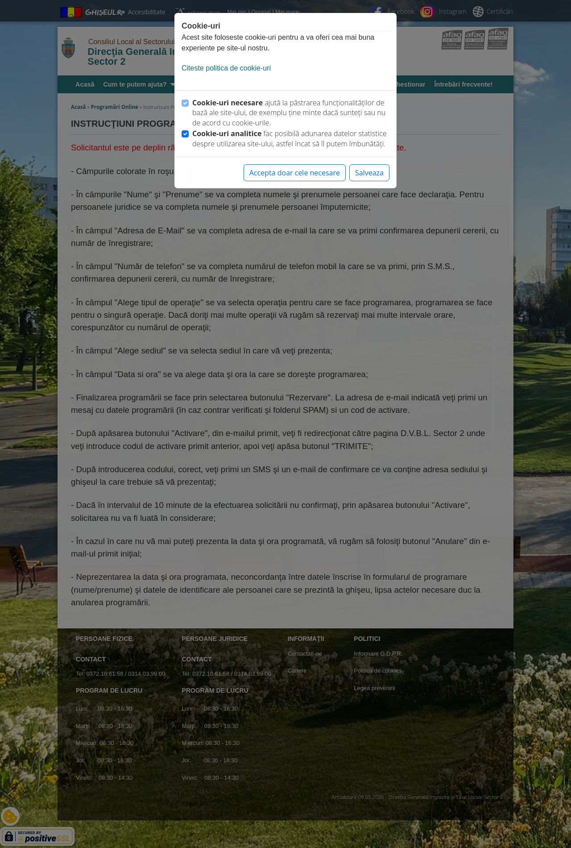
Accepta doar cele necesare (294, 173)
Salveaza (369, 173)
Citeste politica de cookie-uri (226, 68)
